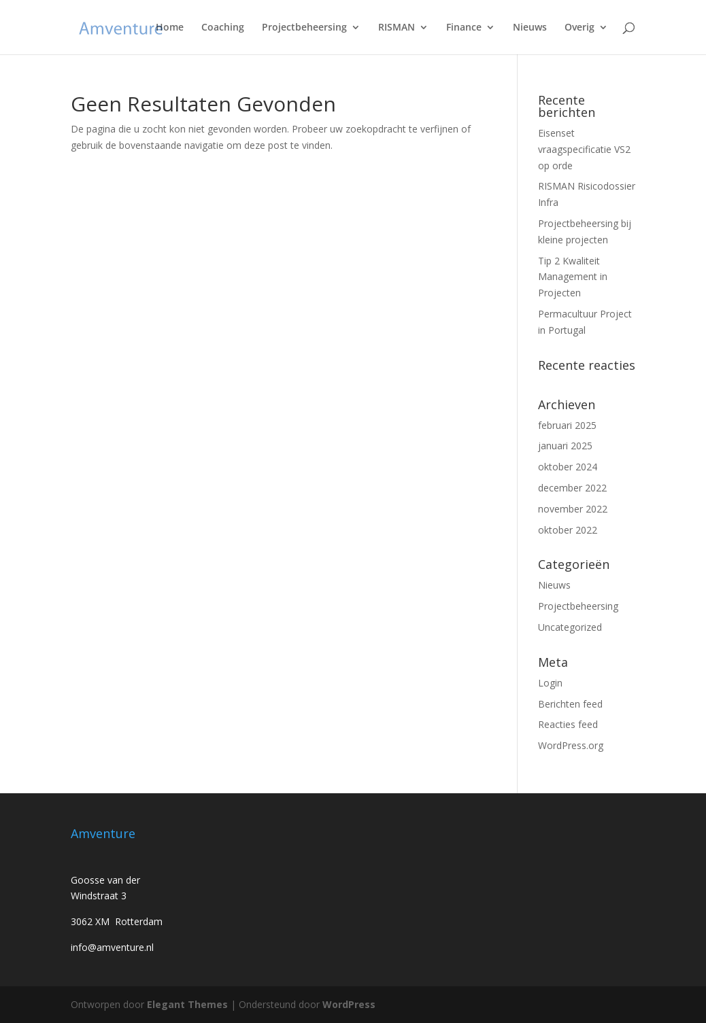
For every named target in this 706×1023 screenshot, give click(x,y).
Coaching (222, 27)
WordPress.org (570, 745)
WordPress (348, 1004)
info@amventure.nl (112, 947)
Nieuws (530, 27)
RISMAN (396, 27)
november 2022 (572, 508)
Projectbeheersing (304, 27)
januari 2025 (565, 445)
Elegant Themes (187, 1004)
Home (170, 27)
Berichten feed (570, 703)
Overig (579, 27)
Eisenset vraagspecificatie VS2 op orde (584, 149)
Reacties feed (568, 724)
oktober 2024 (567, 466)
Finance (464, 27)
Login (550, 682)
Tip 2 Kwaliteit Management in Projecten (572, 277)
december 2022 (572, 487)
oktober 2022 (567, 529)
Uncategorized (570, 627)
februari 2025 (567, 425)
